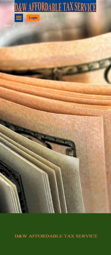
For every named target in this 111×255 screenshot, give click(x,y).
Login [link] (33, 17)
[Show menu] (19, 18)
